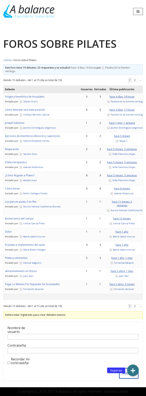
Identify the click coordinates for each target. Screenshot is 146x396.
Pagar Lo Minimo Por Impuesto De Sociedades (32, 284)
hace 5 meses (122, 136)
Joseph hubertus (14, 123)
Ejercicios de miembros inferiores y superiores (32, 136)
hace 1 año (121, 231)
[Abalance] (29, 11)
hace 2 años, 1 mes (122, 271)
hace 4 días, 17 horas (121, 110)
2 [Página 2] (135, 80)
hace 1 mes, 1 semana (122, 123)
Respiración (12, 149)
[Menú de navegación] (138, 11)
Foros (8, 60)
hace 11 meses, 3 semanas (122, 203)
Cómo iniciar (12, 188)
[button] (133, 370)
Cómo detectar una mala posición (25, 110)
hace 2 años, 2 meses (122, 284)
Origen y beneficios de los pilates (24, 96)
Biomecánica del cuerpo (19, 218)
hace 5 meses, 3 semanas (122, 149)
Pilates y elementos (16, 258)
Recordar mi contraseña (20, 361)
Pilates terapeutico (16, 162)
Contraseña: (16, 345)
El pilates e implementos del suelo (25, 245)
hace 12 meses (122, 218)
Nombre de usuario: (16, 329)
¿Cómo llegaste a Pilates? (19, 175)
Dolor (8, 231)
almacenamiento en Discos (21, 271)
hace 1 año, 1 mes (122, 258)
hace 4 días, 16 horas (83, 67)
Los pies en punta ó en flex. (21, 201)
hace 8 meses (122, 188)
